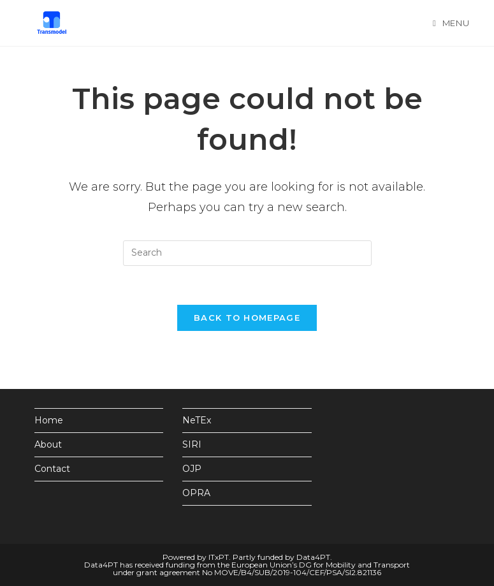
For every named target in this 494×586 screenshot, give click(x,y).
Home (48, 420)
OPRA (196, 493)
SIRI (191, 444)
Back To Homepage (247, 317)
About (48, 444)
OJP (191, 468)
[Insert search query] (247, 253)
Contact (52, 468)
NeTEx (196, 420)
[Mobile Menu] (451, 23)
